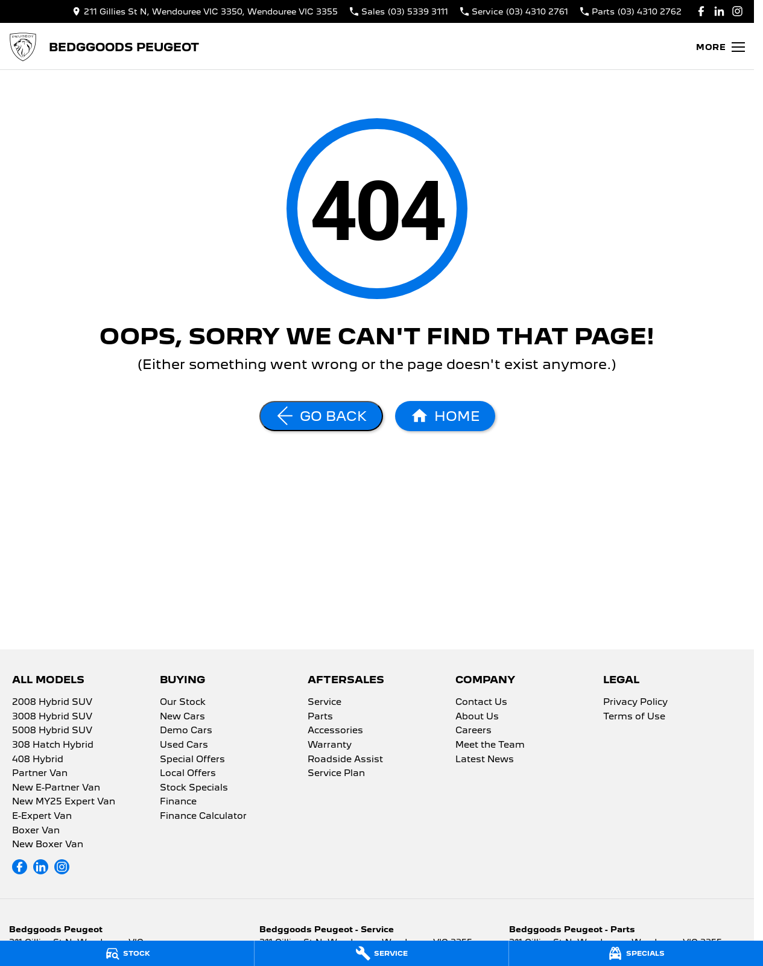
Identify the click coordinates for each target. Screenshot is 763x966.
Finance (178, 802)
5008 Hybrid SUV (52, 731)
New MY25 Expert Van (63, 802)
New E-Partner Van (56, 788)
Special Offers (192, 760)
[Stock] (127, 953)
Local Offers (188, 773)
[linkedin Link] (719, 11)
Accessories (335, 731)
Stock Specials (194, 788)
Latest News (484, 760)
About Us (477, 717)
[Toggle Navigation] (720, 47)
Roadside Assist (345, 760)
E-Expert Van (42, 816)
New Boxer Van (47, 845)
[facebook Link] (701, 11)
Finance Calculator (203, 816)
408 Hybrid (37, 760)
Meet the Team (490, 745)
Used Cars (184, 745)
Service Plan (336, 773)
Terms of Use (634, 717)
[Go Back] (321, 416)
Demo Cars (186, 731)
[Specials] (636, 953)
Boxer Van (36, 831)
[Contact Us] (205, 11)
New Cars (182, 717)
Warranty (330, 745)
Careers (473, 731)
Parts (320, 717)
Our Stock (183, 702)
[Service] (381, 953)
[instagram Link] (737, 11)
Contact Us (481, 702)
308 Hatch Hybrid (52, 745)
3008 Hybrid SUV (52, 717)
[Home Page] (23, 47)
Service (324, 702)
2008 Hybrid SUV (52, 702)
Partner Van (40, 773)
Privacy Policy (635, 702)
